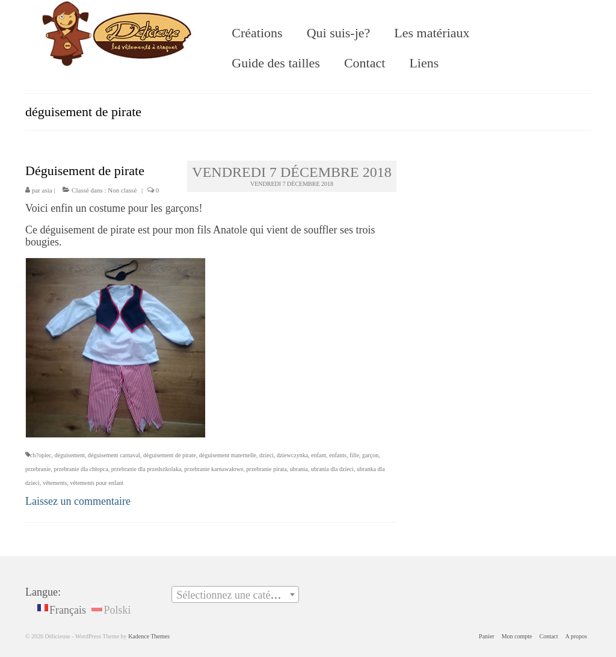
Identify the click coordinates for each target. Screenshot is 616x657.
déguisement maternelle (227, 455)
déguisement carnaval (114, 455)
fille (354, 455)
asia (47, 190)
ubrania (299, 469)
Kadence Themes (149, 636)
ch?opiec (41, 455)
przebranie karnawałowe (213, 469)
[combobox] (235, 594)
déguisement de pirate (169, 455)
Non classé (122, 190)
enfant (318, 455)
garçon (370, 455)
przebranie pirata (266, 469)
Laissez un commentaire (78, 501)
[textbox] (235, 595)
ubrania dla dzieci (332, 469)
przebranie (38, 469)
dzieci (266, 455)
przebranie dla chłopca (81, 469)
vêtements (55, 483)
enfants (337, 455)
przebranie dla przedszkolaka (146, 469)
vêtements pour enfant (96, 483)
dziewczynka (292, 455)
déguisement (70, 455)
